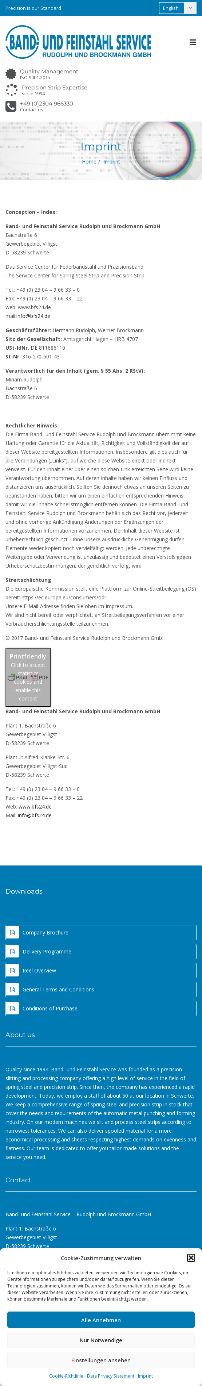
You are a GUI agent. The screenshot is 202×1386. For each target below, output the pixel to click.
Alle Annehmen (101, 1320)
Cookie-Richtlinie (66, 1376)
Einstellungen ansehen (101, 1360)
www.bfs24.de (35, 806)
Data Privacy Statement (110, 1376)
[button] (191, 1258)
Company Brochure (37, 932)
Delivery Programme (38, 951)
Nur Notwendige (101, 1340)
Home (89, 161)
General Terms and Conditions (50, 989)
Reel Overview (31, 970)
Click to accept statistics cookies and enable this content (28, 681)
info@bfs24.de (33, 315)
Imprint (145, 1376)
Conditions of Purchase (42, 1008)
